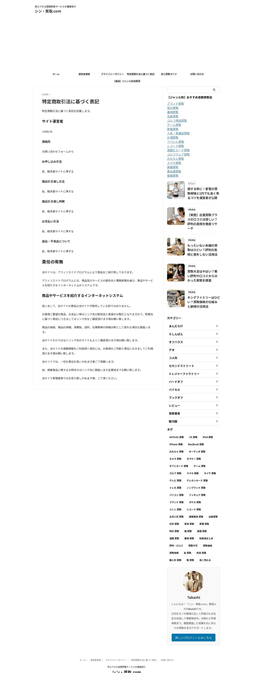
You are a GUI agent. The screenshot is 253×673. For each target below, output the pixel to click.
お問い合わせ (197, 74)
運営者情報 (84, 74)
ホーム (56, 74)
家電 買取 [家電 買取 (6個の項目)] (204, 513)
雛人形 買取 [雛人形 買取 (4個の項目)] (175, 549)
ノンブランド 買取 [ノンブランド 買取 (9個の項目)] (196, 477)
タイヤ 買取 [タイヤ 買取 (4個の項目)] (210, 463)
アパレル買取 (175, 142)
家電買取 (172, 129)
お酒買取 (172, 137)
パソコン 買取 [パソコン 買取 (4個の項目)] (176, 484)
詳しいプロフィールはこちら (193, 627)
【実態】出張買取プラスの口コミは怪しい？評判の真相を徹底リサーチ (203, 217)
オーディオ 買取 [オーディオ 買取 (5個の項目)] (197, 441)
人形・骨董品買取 (178, 133)
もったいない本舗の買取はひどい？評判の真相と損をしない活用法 (203, 242)
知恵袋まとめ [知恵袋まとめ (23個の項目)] (206, 528)
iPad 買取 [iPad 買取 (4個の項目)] (208, 426)
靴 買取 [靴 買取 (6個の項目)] (190, 549)
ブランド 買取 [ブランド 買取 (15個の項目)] (176, 492)
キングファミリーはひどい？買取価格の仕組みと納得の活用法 (203, 292)
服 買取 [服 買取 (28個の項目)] (188, 521)
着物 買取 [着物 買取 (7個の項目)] (189, 528)
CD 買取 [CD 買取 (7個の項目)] (193, 426)
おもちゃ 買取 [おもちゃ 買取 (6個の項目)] (176, 441)
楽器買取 (172, 167)
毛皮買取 (172, 116)
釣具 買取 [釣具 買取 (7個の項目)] (201, 542)
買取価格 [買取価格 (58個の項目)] (207, 535)
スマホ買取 (174, 163)
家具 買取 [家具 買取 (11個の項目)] (189, 513)
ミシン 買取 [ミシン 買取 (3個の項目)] (175, 499)
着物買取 (172, 112)
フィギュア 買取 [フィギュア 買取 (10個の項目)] (197, 484)
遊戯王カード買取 (178, 150)
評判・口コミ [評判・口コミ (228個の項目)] (176, 535)
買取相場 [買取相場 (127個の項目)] (174, 542)
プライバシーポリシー (112, 74)
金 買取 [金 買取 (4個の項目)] (187, 542)
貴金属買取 (174, 171)
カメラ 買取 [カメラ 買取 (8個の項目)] (175, 448)
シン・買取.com (48, 11)
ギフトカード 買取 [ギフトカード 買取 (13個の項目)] (178, 455)
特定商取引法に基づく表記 (140, 74)
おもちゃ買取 (175, 158)
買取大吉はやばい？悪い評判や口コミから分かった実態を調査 (203, 267)
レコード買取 (175, 146)
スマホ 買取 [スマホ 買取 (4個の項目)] (193, 463)
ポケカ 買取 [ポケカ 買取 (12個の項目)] (195, 492)
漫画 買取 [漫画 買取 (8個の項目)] (174, 528)
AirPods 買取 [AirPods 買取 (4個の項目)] (176, 426)
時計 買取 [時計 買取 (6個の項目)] (174, 521)
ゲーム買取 (174, 125)
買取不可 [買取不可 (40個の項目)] (193, 535)
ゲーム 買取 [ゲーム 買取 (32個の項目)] (200, 455)
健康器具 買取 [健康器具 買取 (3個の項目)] (196, 506)
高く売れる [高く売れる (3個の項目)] (205, 549)
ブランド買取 (175, 103)
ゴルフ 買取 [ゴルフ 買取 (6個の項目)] (175, 463)
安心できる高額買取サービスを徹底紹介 (126, 656)
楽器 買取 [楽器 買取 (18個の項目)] (202, 521)
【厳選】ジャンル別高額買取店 (126, 82)
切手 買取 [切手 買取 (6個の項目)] (174, 513)
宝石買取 (172, 108)
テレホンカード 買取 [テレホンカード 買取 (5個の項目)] (197, 470)
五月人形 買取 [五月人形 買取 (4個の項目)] (176, 506)
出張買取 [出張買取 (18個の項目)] (213, 506)
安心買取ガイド (169, 74)
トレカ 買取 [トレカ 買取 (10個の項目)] (175, 477)
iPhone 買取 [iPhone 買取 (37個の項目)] (176, 434)
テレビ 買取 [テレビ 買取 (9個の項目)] (175, 470)
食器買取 (172, 175)
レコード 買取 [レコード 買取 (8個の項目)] (194, 499)
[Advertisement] (126, 44)
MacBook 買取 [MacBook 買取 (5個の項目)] (196, 434)
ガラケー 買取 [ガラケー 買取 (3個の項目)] (194, 448)
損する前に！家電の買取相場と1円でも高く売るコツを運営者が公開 (203, 192)
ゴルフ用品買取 (177, 120)
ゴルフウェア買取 (178, 154)
